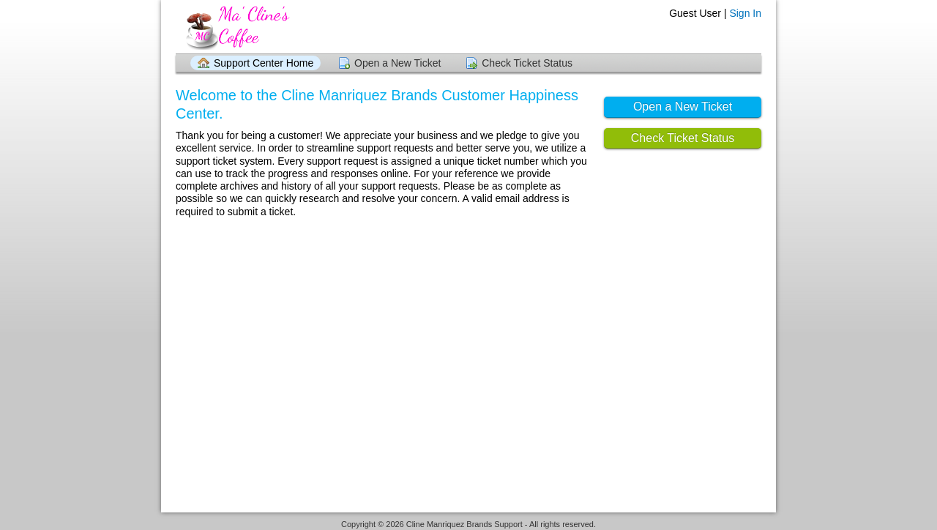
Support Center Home (263, 63)
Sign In (745, 13)
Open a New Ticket (397, 63)
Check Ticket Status (527, 63)
